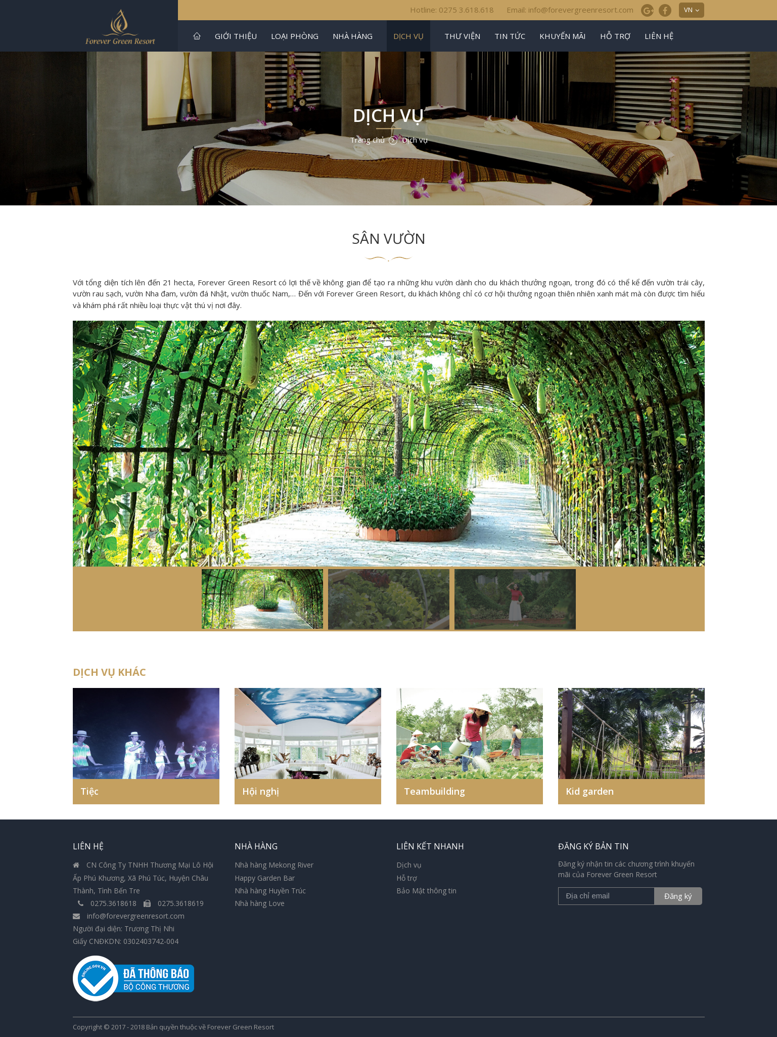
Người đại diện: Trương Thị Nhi (123, 928)
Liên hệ (659, 36)
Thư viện (462, 36)
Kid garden (590, 791)
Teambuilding (434, 791)
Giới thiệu (236, 36)
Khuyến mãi (562, 36)
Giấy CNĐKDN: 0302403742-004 (125, 941)
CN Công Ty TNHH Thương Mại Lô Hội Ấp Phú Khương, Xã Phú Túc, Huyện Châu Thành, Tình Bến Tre (143, 877)
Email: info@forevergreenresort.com (570, 10)
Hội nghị (260, 791)
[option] (389, 476)
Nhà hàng (353, 36)
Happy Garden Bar (265, 878)
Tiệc (89, 791)
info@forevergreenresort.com (129, 916)
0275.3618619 (174, 903)
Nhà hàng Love (260, 903)
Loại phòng (294, 36)
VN (688, 9)
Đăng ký (678, 896)
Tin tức (509, 36)
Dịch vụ (408, 36)
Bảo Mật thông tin (426, 890)
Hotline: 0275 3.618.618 (452, 10)
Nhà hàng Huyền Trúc (270, 890)
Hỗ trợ (615, 36)
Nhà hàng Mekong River (274, 865)
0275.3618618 (108, 903)
